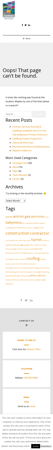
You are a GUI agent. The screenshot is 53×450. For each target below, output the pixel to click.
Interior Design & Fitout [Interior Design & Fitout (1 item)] (14, 249)
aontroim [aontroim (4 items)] (37, 216)
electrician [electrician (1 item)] (27, 240)
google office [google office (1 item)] (29, 245)
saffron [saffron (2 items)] (32, 275)
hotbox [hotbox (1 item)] (37, 245)
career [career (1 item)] (29, 228)
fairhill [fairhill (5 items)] (36, 239)
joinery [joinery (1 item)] (25, 249)
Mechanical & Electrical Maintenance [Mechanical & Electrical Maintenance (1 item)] (19, 253)
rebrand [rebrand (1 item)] (23, 259)
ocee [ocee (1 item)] (35, 253)
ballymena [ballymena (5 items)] (14, 222)
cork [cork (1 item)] (7, 240)
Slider (15, 171)
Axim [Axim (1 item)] (47, 217)
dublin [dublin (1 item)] (11, 240)
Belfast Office (34, 349)
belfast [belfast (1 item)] (36, 223)
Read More (46, 446)
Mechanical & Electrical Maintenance (31, 146)
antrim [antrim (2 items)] (9, 216)
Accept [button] (35, 446)
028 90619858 (31, 377)
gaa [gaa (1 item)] (18, 245)
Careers (16, 178)
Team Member (20, 175)
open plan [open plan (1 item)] (41, 253)
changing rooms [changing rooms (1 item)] (38, 228)
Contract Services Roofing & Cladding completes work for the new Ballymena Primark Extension (30, 130)
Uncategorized (19, 162)
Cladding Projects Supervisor (27, 138)
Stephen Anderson (22, 150)
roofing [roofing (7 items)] (33, 258)
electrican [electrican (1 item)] (18, 240)
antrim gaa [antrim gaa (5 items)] (21, 216)
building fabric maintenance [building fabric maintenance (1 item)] (16, 228)
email (32, 406)
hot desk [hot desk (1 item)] (43, 245)
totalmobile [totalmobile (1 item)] (24, 280)
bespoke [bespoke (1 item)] (42, 223)
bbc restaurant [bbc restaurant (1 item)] (27, 223)
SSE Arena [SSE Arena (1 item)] (15, 280)
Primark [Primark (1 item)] (16, 259)
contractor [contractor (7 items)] (39, 233)
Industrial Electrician (22, 142)
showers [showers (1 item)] (8, 280)
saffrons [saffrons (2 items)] (41, 275)
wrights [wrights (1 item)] (37, 280)
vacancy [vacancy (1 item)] (32, 280)
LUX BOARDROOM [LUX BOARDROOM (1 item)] (35, 249)
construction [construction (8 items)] (17, 233)
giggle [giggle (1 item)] (22, 245)
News (15, 166)
